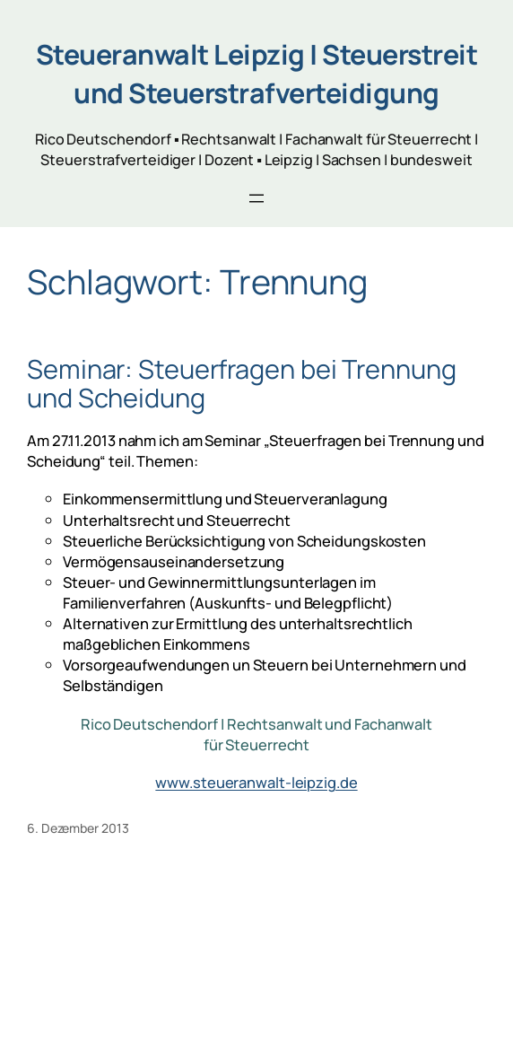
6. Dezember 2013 (77, 827)
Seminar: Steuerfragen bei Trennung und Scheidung (241, 384)
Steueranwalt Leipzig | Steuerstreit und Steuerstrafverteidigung (257, 73)
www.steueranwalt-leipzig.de (256, 782)
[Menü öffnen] (256, 198)
